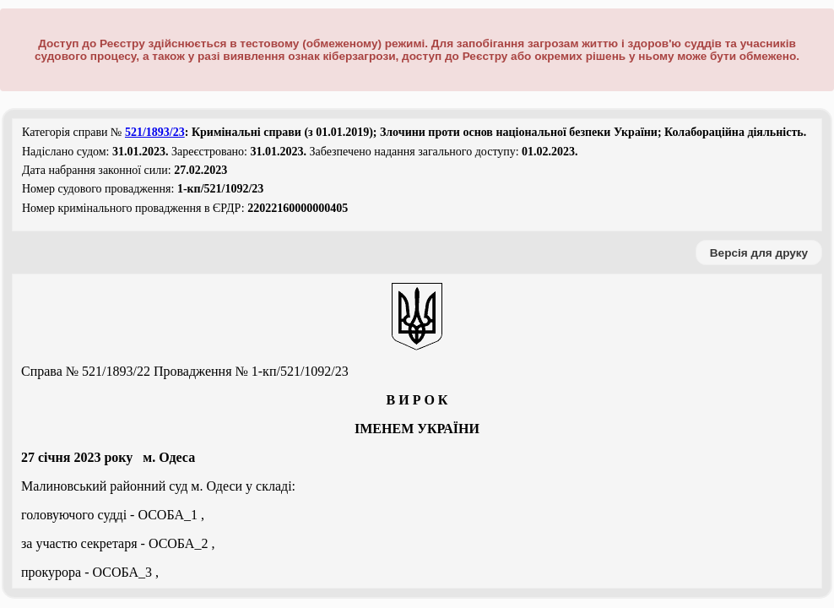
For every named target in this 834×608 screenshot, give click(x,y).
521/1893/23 (155, 132)
